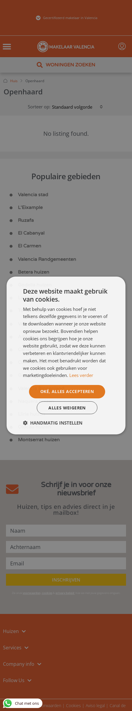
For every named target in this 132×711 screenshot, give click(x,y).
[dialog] (66, 356)
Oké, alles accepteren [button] (67, 391)
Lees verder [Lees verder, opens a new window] (81, 375)
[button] (52, 422)
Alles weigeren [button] (67, 407)
